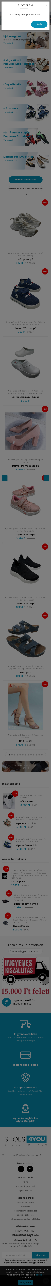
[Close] (46, 5)
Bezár (39, 24)
